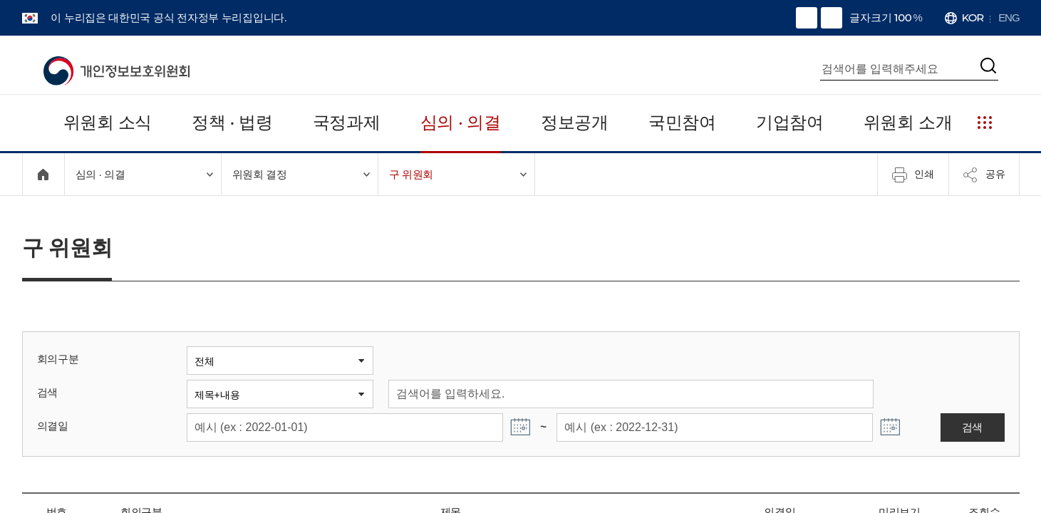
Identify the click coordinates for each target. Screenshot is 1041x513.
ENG (1010, 17)
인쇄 (912, 174)
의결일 (51, 425)
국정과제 (346, 122)
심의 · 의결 (460, 122)
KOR (974, 17)
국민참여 (683, 122)
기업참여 (791, 122)
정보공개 (575, 122)
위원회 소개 (909, 122)
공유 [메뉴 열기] (984, 174)
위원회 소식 (107, 122)
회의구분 (56, 359)
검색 (46, 392)
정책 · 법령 (231, 122)
